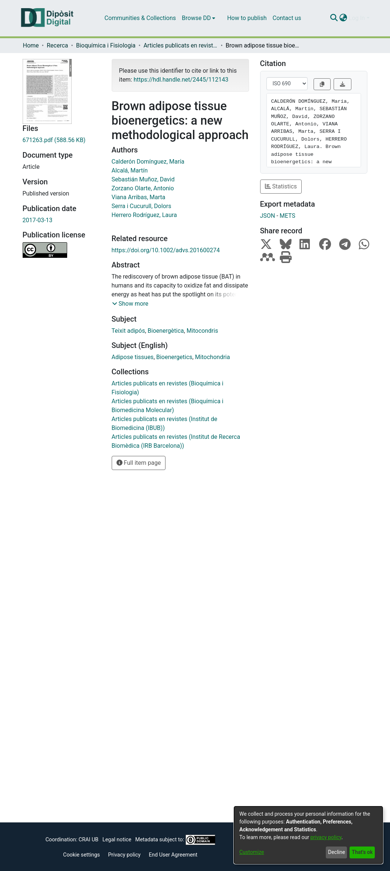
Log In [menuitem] (357, 18)
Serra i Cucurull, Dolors (141, 206)
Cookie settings (81, 855)
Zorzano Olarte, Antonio (143, 188)
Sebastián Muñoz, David (143, 179)
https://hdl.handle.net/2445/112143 (181, 79)
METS (287, 215)
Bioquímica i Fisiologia (105, 45)
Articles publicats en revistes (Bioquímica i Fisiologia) (181, 45)
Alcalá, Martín (130, 170)
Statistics (281, 186)
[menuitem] (198, 18)
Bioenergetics (174, 357)
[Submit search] (334, 18)
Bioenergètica (166, 330)
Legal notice (116, 840)
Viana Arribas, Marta (138, 197)
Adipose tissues (133, 357)
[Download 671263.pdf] (62, 140)
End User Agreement (173, 855)
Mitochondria (212, 357)
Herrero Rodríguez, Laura (144, 214)
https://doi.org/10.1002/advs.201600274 (166, 250)
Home (31, 45)
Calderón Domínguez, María (148, 161)
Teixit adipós (128, 330)
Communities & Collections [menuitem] (140, 18)
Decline (336, 852)
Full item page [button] (139, 462)
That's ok (362, 852)
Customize (251, 852)
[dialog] (308, 835)
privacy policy (325, 837)
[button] (130, 304)
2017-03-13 (38, 220)
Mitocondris (202, 330)
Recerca (57, 45)
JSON (267, 215)
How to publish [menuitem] (246, 18)
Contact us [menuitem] (286, 18)
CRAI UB (88, 840)
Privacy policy (124, 855)
